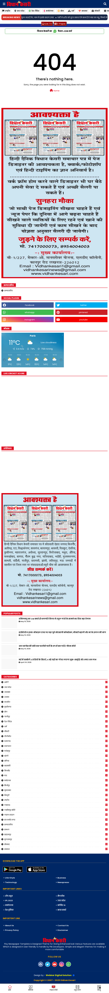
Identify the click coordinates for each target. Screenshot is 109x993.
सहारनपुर (56, 834)
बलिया (56, 761)
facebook (29, 305)
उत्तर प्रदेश (19, 11)
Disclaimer (62, 930)
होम (10, 988)
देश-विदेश (34, 11)
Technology (11, 882)
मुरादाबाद (56, 790)
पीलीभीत (56, 736)
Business (61, 877)
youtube (83, 319)
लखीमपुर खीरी (56, 810)
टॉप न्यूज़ (9, 896)
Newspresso (63, 882)
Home (54, 90)
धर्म (71, 11)
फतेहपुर (56, 751)
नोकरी (96, 11)
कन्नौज (56, 702)
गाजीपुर (56, 716)
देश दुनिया (9, 910)
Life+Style (10, 877)
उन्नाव (56, 697)
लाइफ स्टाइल (56, 814)
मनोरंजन (48, 11)
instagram (30, 319)
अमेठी (56, 682)
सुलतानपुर (56, 839)
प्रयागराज (56, 746)
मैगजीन (60, 896)
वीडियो (30, 988)
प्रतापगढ (56, 741)
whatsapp (29, 312)
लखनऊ (56, 805)
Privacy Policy (12, 930)
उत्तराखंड (56, 692)
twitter (83, 305)
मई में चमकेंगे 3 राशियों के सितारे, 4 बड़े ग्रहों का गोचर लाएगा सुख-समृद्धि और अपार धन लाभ (57, 659)
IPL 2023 (9, 900)
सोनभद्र (56, 844)
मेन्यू (99, 988)
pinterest (83, 312)
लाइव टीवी (53, 988)
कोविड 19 (61, 905)
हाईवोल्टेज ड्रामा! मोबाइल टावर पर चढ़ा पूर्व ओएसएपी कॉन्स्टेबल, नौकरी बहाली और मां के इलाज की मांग (62, 632)
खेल (61, 11)
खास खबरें (61, 910)
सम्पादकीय (8, 290)
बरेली (56, 756)
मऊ (56, 775)
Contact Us (63, 925)
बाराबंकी (56, 765)
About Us (9, 925)
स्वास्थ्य (82, 11)
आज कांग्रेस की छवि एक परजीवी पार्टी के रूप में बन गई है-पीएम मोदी (47, 646)
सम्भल (56, 829)
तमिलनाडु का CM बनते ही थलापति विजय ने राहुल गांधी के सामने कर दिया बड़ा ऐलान (55, 619)
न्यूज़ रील (77, 988)
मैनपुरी (56, 795)
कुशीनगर (56, 706)
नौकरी (56, 731)
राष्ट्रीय (6, 11)
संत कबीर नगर (56, 819)
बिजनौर (56, 770)
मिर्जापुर (56, 785)
